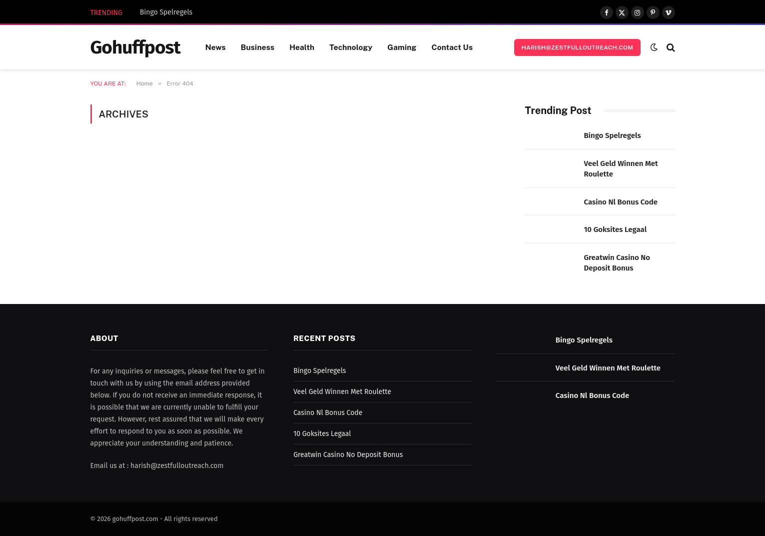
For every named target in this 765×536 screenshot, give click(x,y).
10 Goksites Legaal (615, 229)
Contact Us (452, 47)
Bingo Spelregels (166, 12)
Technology (350, 47)
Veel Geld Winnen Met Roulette (621, 168)
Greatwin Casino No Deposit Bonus (617, 262)
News (215, 47)
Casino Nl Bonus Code (621, 202)
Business (257, 47)
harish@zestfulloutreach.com (577, 47)
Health (301, 47)
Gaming (401, 47)
